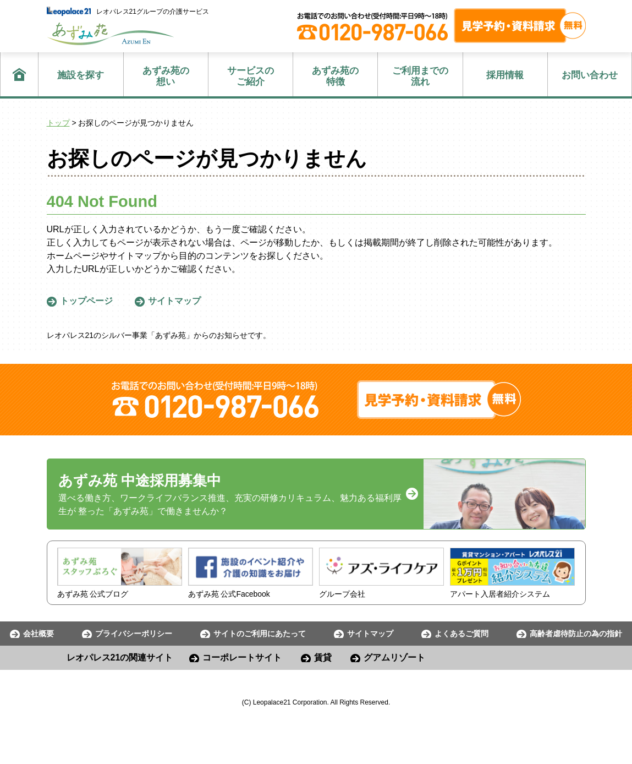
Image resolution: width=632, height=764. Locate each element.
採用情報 (505, 75)
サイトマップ (174, 300)
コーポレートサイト (242, 657)
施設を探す (80, 75)
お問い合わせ (590, 75)
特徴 (335, 76)
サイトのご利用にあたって (259, 633)
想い (166, 76)
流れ (420, 76)
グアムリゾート (394, 657)
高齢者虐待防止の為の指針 (576, 633)
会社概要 (38, 633)
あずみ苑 (110, 34)
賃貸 (323, 657)
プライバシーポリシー (133, 633)
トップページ (86, 300)
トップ (58, 122)
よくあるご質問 (461, 633)
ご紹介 (250, 76)
